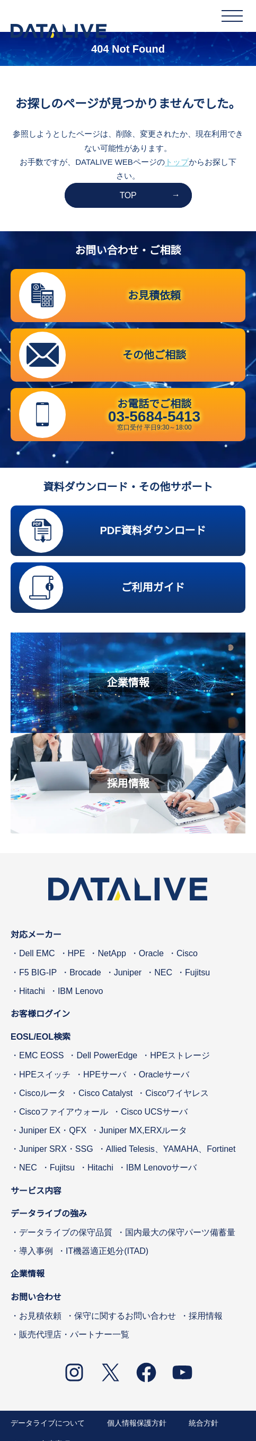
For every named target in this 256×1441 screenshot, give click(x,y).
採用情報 (206, 1315)
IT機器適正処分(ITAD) (107, 1250)
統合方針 (203, 1423)
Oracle (151, 953)
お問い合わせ (36, 1297)
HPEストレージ (180, 1055)
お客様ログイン (40, 1013)
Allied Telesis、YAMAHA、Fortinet (171, 1148)
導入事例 (36, 1250)
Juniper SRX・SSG (56, 1148)
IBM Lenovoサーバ (161, 1168)
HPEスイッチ (44, 1074)
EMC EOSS (41, 1055)
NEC (163, 972)
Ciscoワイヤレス (177, 1093)
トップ (177, 161)
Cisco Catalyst (105, 1093)
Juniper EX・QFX (52, 1130)
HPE (76, 953)
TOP (128, 195)
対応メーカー (36, 934)
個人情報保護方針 (136, 1423)
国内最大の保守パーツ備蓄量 (180, 1232)
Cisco (187, 953)
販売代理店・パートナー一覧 (74, 1334)
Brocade (85, 972)
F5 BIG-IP (38, 972)
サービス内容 (36, 1190)
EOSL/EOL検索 (40, 1036)
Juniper (128, 972)
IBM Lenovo (80, 991)
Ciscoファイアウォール (63, 1111)
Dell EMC (37, 953)
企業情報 (28, 1274)
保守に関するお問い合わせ (125, 1315)
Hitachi (32, 991)
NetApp (112, 953)
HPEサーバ (104, 1074)
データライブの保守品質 (65, 1232)
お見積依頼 (40, 1315)
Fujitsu (197, 972)
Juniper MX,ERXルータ (143, 1130)
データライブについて (48, 1423)
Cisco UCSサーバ (154, 1111)
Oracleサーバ (164, 1074)
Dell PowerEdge (106, 1055)
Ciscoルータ (42, 1093)
